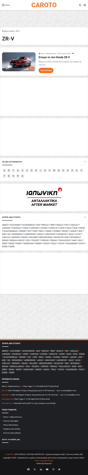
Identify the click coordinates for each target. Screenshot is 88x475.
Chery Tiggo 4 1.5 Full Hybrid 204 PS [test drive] (40, 386)
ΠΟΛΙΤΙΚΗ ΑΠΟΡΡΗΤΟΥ (36, 454)
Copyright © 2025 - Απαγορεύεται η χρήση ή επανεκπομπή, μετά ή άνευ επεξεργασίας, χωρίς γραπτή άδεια (43, 458)
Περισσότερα (46, 70)
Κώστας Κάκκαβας (10, 421)
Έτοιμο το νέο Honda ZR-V (54, 57)
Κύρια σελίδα (8, 31)
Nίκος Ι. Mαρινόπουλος (49, 54)
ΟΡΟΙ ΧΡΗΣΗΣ (20, 454)
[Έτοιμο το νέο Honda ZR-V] (19, 61)
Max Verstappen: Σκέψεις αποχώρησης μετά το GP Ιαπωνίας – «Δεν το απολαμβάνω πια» (42, 390)
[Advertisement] (44, 273)
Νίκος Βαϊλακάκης (10, 425)
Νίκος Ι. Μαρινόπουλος (12, 417)
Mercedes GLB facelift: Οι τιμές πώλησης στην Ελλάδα (35, 403)
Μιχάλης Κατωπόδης (11, 429)
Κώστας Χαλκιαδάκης (12, 433)
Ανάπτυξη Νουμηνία (44, 463)
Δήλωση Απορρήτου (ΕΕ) (55, 454)
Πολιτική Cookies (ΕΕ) (74, 454)
